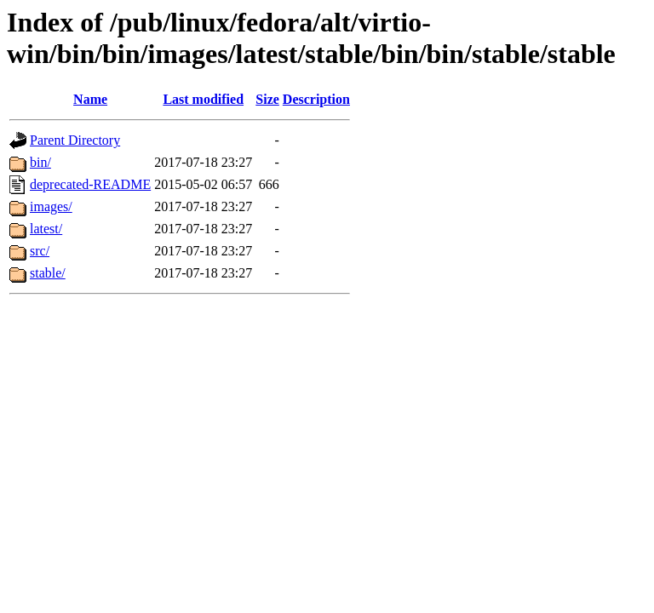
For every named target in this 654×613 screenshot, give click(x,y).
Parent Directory (75, 140)
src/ (39, 250)
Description (316, 99)
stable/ (48, 273)
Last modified (203, 99)
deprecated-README (90, 184)
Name (90, 99)
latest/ (46, 228)
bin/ (40, 162)
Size (267, 99)
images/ (51, 206)
